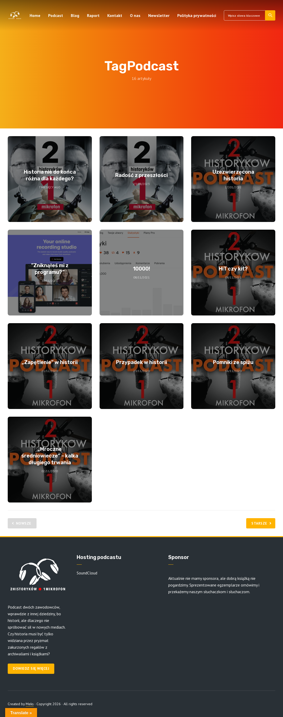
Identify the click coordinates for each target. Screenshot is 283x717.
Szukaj (270, 15)
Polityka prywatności (196, 15)
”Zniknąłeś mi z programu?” (49, 268)
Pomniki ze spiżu (233, 362)
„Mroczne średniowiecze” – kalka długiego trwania (49, 455)
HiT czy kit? (233, 269)
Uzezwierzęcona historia (233, 175)
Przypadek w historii (141, 362)
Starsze (259, 523)
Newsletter (159, 15)
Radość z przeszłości (141, 175)
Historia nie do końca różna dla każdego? (50, 175)
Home (35, 15)
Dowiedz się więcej (31, 668)
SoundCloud (87, 572)
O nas (135, 15)
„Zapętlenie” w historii (50, 362)
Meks (30, 704)
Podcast (55, 15)
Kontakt (114, 15)
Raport (93, 15)
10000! (141, 269)
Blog (75, 15)
